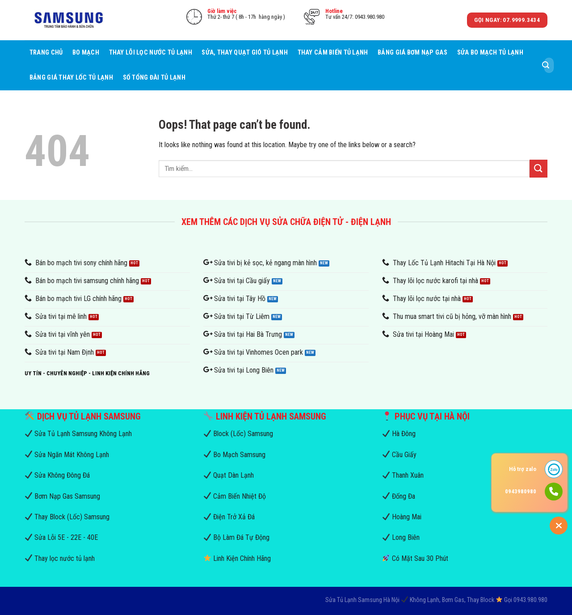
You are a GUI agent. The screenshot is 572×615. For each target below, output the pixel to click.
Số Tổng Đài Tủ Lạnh (154, 77)
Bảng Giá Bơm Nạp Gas (412, 52)
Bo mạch (85, 52)
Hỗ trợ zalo (522, 469)
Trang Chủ (46, 52)
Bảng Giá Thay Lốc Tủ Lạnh (71, 77)
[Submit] (545, 65)
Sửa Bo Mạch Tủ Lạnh (490, 52)
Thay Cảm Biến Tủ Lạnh (333, 52)
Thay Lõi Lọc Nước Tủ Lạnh (150, 52)
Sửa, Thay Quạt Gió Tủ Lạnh (245, 52)
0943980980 (520, 491)
